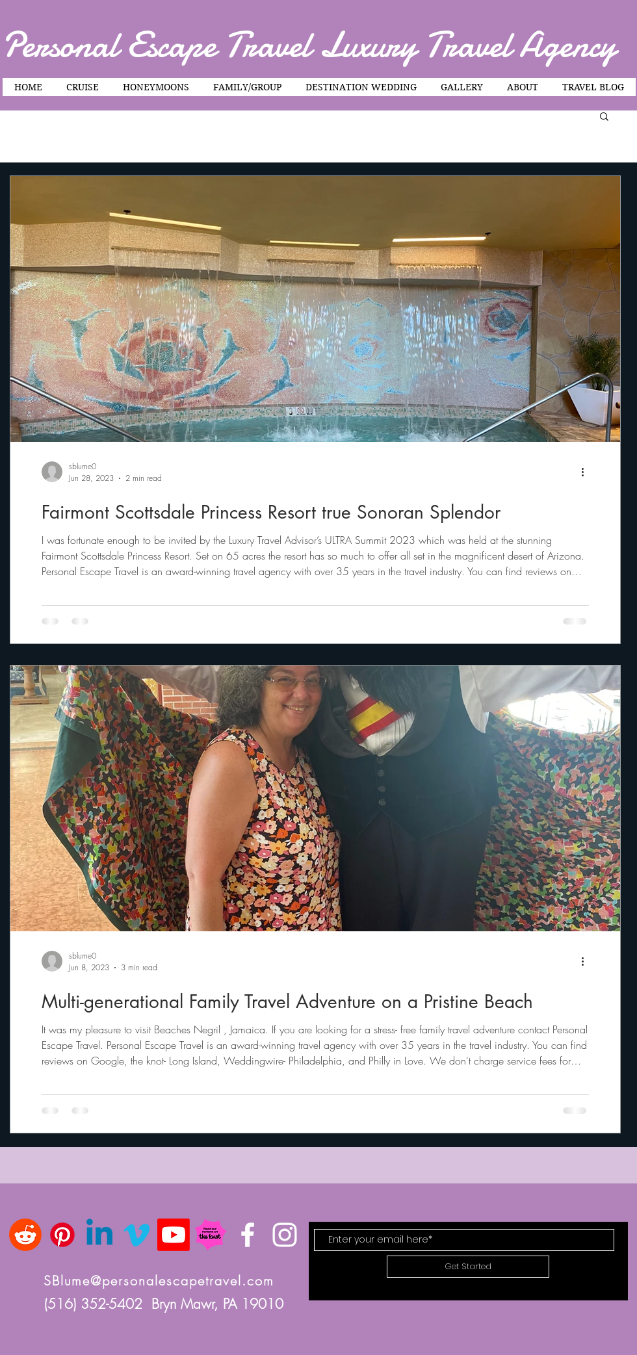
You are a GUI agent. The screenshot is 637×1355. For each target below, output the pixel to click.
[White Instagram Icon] (284, 1235)
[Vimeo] (136, 1235)
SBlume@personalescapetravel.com (159, 1280)
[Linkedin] (99, 1235)
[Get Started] (468, 1267)
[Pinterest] (62, 1235)
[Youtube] (173, 1235)
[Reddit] (25, 1235)
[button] (604, 117)
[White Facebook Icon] (247, 1235)
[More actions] (587, 472)
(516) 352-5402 (97, 1304)
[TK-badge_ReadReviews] (210, 1235)
